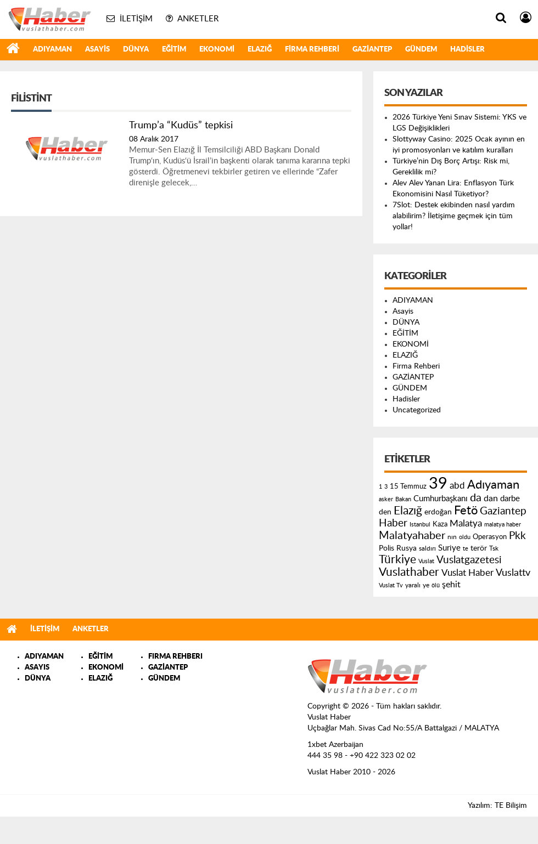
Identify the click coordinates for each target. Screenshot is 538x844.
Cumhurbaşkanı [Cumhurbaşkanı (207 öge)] (440, 499)
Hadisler (467, 49)
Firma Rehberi (312, 49)
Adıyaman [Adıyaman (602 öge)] (493, 485)
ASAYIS (37, 667)
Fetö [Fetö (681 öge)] (466, 511)
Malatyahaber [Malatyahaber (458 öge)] (412, 535)
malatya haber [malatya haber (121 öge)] (502, 525)
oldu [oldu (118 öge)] (464, 537)
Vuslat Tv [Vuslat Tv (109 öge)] (391, 585)
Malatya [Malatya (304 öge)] (466, 523)
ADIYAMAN (52, 49)
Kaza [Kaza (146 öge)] (440, 524)
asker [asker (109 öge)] (386, 499)
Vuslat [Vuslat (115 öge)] (426, 561)
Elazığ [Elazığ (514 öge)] (408, 511)
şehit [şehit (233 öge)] (451, 584)
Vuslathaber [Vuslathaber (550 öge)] (409, 572)
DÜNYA (136, 49)
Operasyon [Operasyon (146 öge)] (490, 537)
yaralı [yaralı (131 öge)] (413, 585)
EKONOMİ (216, 49)
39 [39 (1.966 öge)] (438, 483)
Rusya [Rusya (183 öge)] (406, 548)
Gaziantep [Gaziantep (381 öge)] (503, 511)
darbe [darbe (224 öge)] (510, 499)
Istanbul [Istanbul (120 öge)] (420, 525)
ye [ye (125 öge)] (426, 585)
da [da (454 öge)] (475, 497)
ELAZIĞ (260, 49)
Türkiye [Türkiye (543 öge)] (397, 559)
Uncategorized (417, 410)
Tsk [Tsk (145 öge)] (493, 548)
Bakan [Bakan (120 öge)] (403, 499)
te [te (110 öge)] (465, 549)
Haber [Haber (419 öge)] (393, 523)
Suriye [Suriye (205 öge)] (449, 548)
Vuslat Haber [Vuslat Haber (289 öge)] (467, 572)
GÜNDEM (421, 49)
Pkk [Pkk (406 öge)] (517, 536)
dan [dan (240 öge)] (491, 498)
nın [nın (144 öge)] (452, 537)
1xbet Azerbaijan (335, 745)
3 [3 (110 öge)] (386, 487)
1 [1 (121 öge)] (380, 487)
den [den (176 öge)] (385, 512)
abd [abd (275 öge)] (457, 486)
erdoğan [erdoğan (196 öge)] (438, 512)
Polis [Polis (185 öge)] (386, 548)
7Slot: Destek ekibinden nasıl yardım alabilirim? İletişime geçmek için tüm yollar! (454, 216)
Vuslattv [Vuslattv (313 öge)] (513, 572)
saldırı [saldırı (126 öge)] (427, 549)
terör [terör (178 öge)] (478, 548)
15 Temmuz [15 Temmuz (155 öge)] (408, 486)
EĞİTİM (174, 49)
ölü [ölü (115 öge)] (435, 585)
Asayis (97, 49)
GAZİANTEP (372, 49)
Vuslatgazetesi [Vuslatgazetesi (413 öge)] (469, 559)
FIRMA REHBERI (175, 656)
